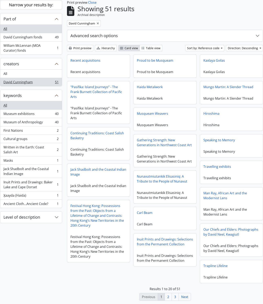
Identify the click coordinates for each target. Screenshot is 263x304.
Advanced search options (94, 35)
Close (92, 2)
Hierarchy (106, 48)
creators (11, 64)
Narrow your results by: (31, 5)
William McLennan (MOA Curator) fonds (31, 48)
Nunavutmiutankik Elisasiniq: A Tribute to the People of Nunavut (162, 179)
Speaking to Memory (219, 140)
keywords (12, 95)
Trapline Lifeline (215, 266)
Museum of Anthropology (31, 123)
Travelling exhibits (217, 166)
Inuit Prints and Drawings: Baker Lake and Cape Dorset (31, 184)
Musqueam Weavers (152, 113)
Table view (150, 48)
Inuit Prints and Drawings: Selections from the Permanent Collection (165, 241)
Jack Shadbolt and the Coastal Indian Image (31, 171)
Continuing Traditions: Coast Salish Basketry (97, 135)
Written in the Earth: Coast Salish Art (31, 149)
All (5, 29)
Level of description (21, 217)
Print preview (80, 48)
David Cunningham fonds (31, 38)
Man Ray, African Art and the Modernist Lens (225, 195)
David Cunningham (31, 83)
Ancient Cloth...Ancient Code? (31, 204)
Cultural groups (31, 139)
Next (184, 297)
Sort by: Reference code (203, 48)
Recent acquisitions (85, 60)
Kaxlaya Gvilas (214, 60)
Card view (129, 48)
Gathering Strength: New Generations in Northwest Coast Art (164, 142)
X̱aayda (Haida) (31, 196)
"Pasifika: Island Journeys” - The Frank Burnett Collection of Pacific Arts (96, 92)
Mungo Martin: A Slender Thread (228, 87)
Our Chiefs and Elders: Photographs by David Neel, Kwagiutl (230, 232)
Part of (9, 19)
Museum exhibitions (31, 114)
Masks (31, 161)
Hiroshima (211, 113)
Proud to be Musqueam (155, 60)
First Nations (31, 131)
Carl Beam (144, 212)
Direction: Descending (243, 48)
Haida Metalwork (150, 87)
